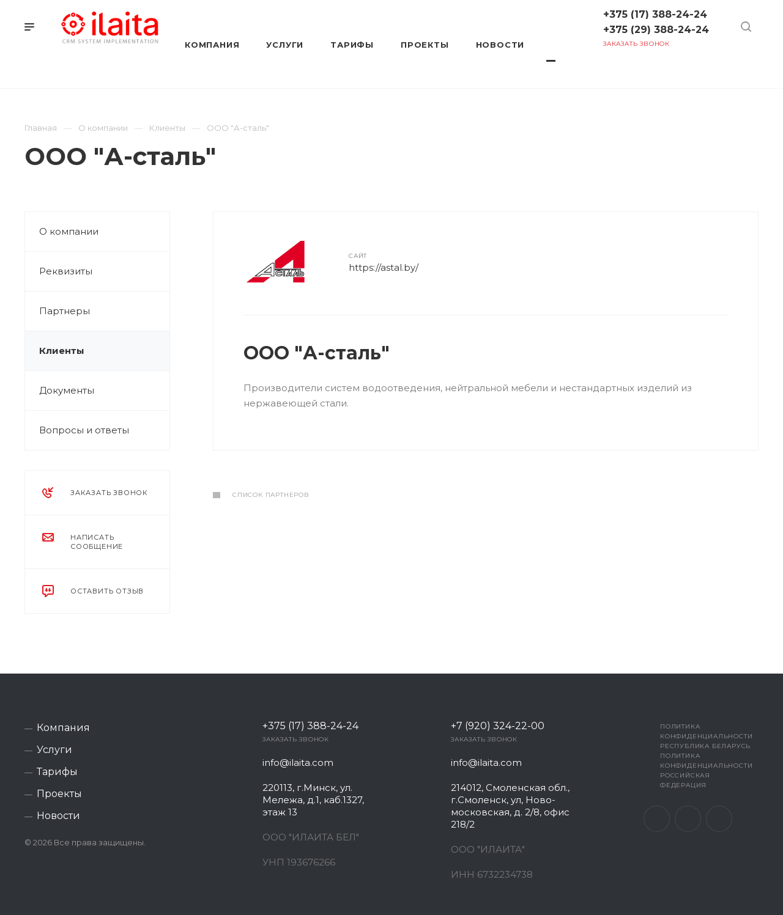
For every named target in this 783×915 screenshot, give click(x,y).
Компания (63, 727)
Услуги (54, 749)
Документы (66, 390)
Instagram (688, 819)
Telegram (719, 819)
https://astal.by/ (383, 267)
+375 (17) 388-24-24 (655, 14)
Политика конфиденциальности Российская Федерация (706, 770)
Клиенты (61, 350)
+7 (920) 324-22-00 (497, 726)
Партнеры (64, 311)
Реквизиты (65, 271)
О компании (68, 231)
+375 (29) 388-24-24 (656, 29)
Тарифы (57, 771)
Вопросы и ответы (84, 430)
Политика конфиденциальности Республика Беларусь (706, 736)
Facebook (657, 819)
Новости (58, 815)
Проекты (59, 793)
